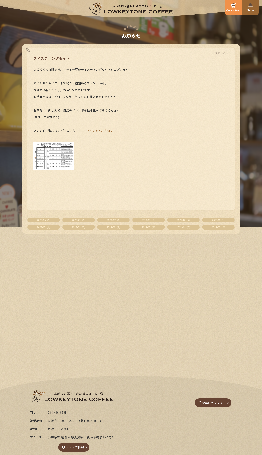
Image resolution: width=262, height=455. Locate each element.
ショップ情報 (73, 447)
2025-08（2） (114, 227)
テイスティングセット (51, 58)
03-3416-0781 (57, 412)
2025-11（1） (219, 220)
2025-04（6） (183, 227)
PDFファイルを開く (100, 131)
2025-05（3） (149, 227)
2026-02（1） (114, 220)
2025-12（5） (184, 220)
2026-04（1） (44, 220)
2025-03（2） (219, 227)
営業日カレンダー (212, 403)
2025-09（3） (79, 227)
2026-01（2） (149, 220)
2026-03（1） (79, 220)
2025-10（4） (44, 227)
